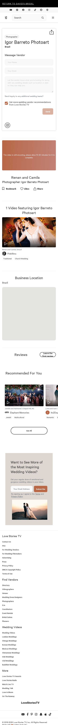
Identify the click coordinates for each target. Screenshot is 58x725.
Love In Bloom (7, 686)
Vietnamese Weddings (11, 647)
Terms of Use (7, 568)
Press (4, 556)
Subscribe (40, 483)
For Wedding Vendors (10, 544)
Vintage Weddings (9, 635)
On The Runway (8, 690)
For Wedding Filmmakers (12, 548)
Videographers (8, 583)
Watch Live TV (8, 678)
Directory (5, 579)
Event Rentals (7, 607)
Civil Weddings (8, 655)
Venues (5, 587)
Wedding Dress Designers (12, 591)
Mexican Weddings (9, 643)
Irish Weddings (8, 651)
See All (29, 425)
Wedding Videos (8, 627)
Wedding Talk (7, 682)
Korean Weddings (9, 639)
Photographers (8, 595)
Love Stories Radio (9, 674)
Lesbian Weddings (9, 631)
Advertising (6, 552)
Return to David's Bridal (18, 3)
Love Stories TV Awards (11, 670)
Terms (37, 488)
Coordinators (7, 603)
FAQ (3, 540)
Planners (5, 615)
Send (48, 105)
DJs (3, 599)
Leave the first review (47, 348)
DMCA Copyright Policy (11, 564)
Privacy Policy (17, 490)
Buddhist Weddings (9, 659)
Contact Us (6, 536)
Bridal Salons (7, 611)
